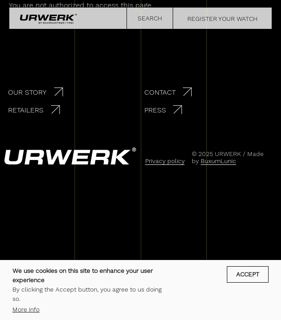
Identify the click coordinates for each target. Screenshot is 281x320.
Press (155, 110)
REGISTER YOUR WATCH (222, 18)
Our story (27, 92)
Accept (247, 274)
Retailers (26, 110)
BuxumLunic (218, 160)
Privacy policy (165, 160)
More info (26, 309)
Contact (160, 92)
